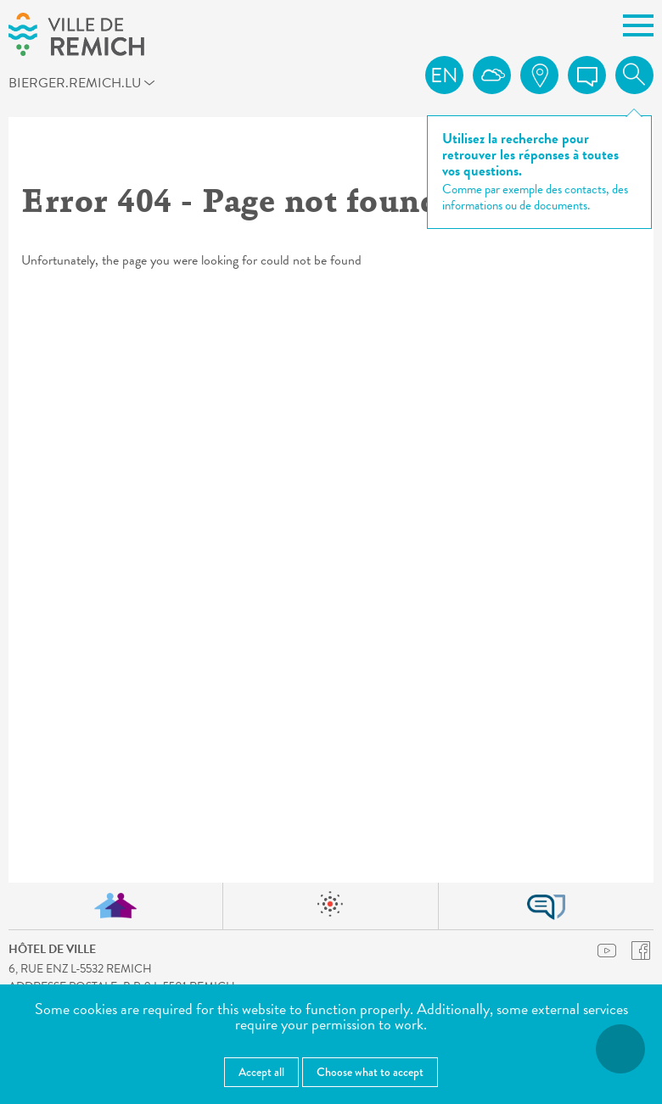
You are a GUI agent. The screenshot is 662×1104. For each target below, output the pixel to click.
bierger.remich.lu (89, 85)
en (444, 75)
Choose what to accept (370, 1071)
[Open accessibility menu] (620, 1048)
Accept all (261, 1071)
